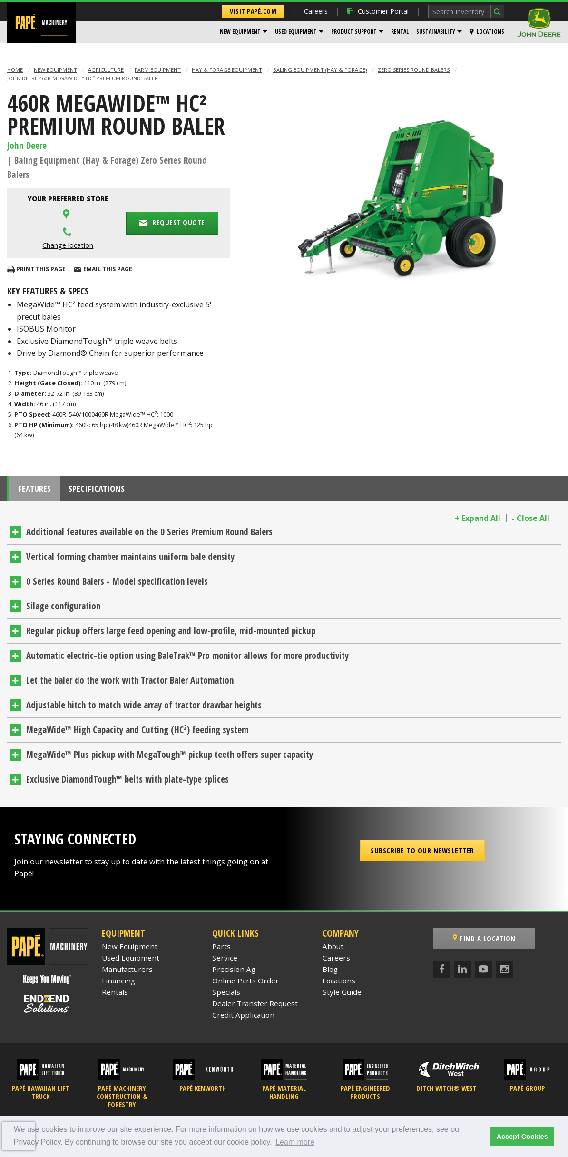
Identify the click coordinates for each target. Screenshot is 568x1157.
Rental (400, 32)
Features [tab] (38, 490)
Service (224, 961)
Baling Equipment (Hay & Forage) (320, 69)
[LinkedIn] (462, 972)
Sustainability (435, 32)
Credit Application (243, 1018)
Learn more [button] (294, 1142)
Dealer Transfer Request (255, 1006)
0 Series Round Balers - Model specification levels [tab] (117, 585)
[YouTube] (483, 972)
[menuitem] (243, 31)
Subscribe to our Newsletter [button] (422, 853)
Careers (316, 11)
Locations (487, 32)
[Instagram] (504, 972)
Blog (330, 972)
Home (15, 69)
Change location (67, 245)
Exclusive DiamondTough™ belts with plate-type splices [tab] (127, 783)
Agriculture (106, 69)
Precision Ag (233, 972)
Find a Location (484, 942)
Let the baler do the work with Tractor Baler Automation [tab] (130, 684)
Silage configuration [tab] (63, 610)
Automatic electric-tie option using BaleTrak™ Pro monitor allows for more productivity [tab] (187, 659)
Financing (118, 984)
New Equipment (240, 32)
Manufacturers (127, 972)
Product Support (354, 32)
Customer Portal (378, 11)
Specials (226, 995)
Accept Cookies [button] (522, 1136)
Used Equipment (296, 32)
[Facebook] (441, 972)
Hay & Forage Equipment (227, 69)
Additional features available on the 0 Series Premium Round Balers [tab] (149, 535)
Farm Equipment (158, 69)
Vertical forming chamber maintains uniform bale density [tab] (130, 560)
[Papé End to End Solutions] (47, 1008)
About (333, 949)
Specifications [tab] (107, 490)
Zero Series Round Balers (414, 69)
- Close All (530, 522)
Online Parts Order (245, 984)
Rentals (115, 995)
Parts (221, 949)
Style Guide (342, 995)
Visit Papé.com (253, 11)
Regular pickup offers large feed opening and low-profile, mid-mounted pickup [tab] (170, 634)
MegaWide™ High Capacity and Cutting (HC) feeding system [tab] (137, 733)
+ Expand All (477, 522)
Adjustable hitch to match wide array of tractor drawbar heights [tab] (144, 709)
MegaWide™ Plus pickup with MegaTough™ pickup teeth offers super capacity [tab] (169, 758)
